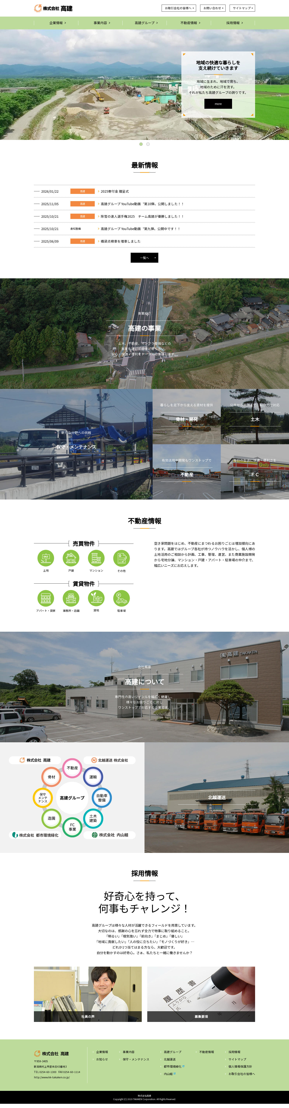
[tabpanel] (144, 84)
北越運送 (170, 1063)
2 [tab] (148, 144)
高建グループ (172, 1056)
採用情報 (234, 1056)
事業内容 (129, 1056)
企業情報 (102, 1056)
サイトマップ (241, 8)
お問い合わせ (212, 8)
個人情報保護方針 (240, 1070)
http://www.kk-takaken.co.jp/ (52, 1081)
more (218, 104)
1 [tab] (141, 144)
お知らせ (102, 1063)
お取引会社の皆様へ (178, 8)
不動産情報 (206, 1056)
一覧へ (144, 261)
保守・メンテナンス (136, 1063)
